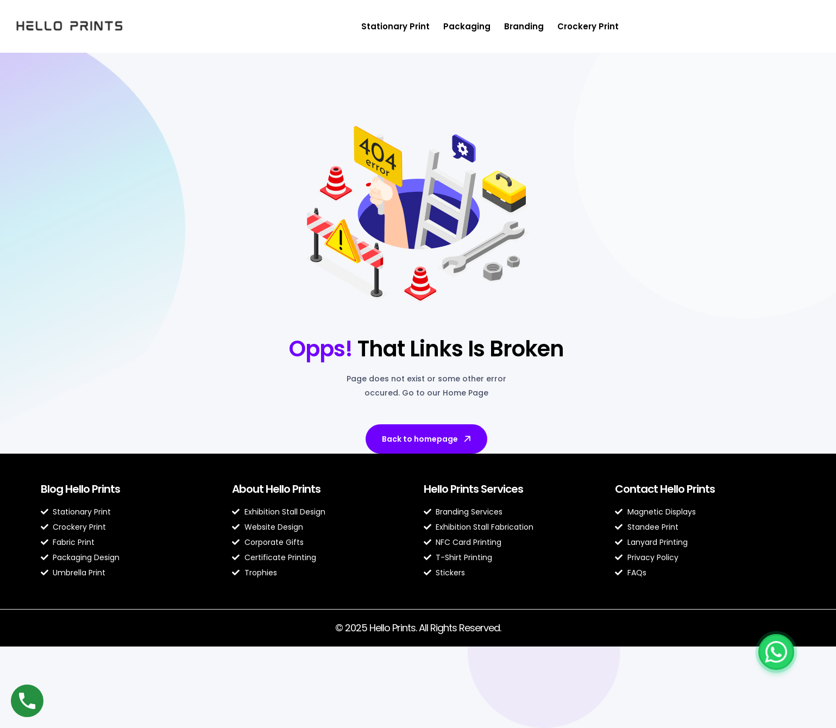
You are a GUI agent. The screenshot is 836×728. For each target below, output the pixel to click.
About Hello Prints (276, 489)
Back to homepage (427, 439)
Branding (524, 26)
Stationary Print (395, 26)
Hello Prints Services (473, 489)
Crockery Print (588, 26)
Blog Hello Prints (80, 489)
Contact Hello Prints (665, 489)
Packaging (467, 26)
